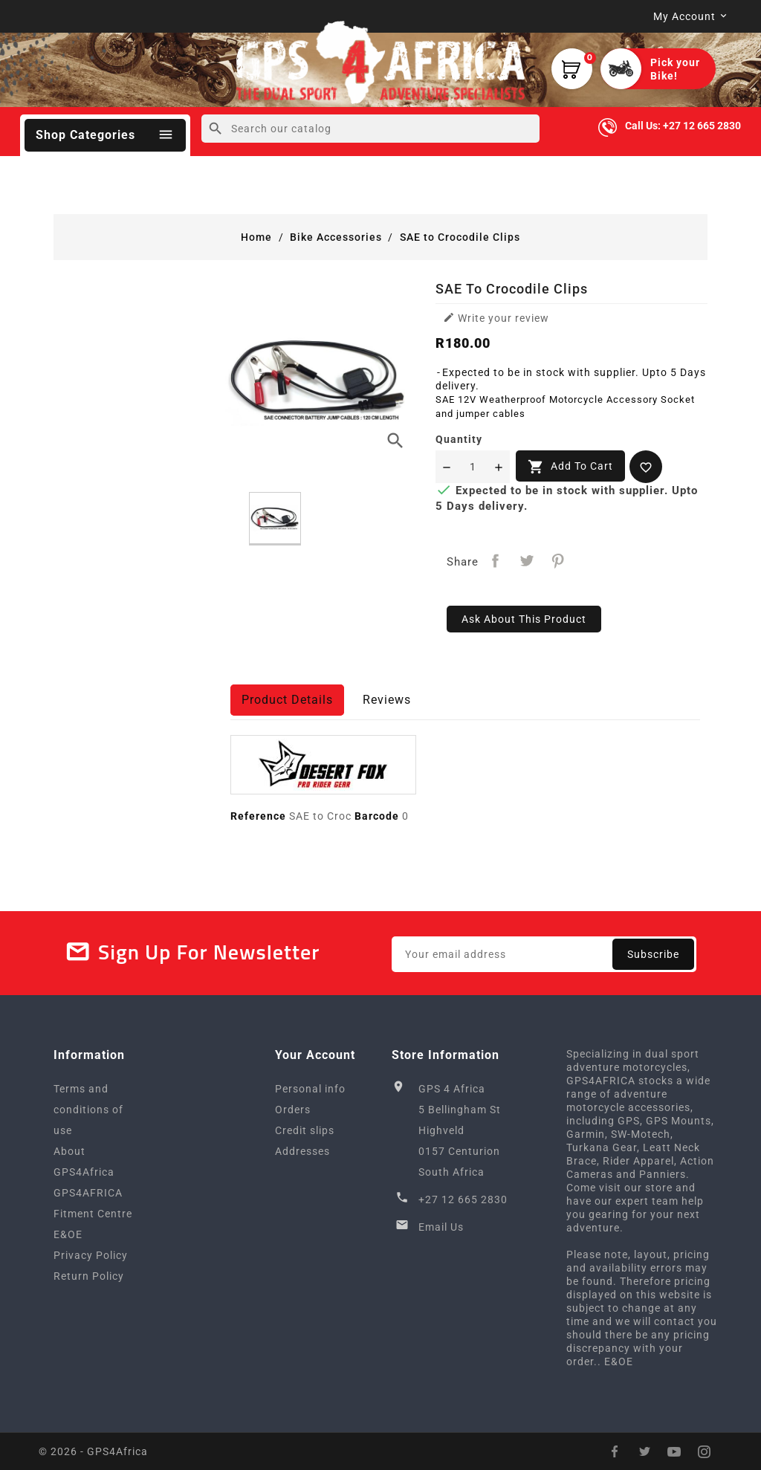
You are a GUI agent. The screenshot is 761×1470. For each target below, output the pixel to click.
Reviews (387, 700)
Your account (315, 1055)
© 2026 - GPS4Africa (93, 1451)
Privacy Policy (91, 1255)
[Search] (370, 128)
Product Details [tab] (287, 700)
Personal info (310, 1089)
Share (495, 561)
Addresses (302, 1151)
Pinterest (558, 561)
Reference (258, 816)
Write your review (496, 317)
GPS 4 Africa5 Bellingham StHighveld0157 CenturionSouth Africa (459, 1130)
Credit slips (304, 1130)
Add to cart (570, 467)
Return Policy (89, 1276)
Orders (293, 1110)
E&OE (68, 1234)
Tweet (526, 561)
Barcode (376, 816)
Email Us (441, 1227)
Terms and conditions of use (88, 1109)
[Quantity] (472, 466)
